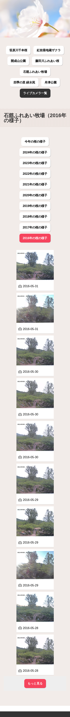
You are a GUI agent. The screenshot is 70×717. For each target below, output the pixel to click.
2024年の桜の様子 (35, 152)
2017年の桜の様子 (35, 227)
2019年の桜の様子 (35, 206)
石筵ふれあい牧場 (35, 71)
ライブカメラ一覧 (35, 93)
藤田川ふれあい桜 (47, 60)
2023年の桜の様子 (35, 163)
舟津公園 (51, 82)
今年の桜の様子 (35, 141)
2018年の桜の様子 (35, 216)
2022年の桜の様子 (35, 173)
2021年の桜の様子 (35, 184)
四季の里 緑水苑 (24, 82)
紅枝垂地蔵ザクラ (49, 50)
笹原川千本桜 (18, 50)
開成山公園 (18, 60)
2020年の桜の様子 (35, 195)
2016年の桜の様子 (35, 238)
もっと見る (35, 683)
